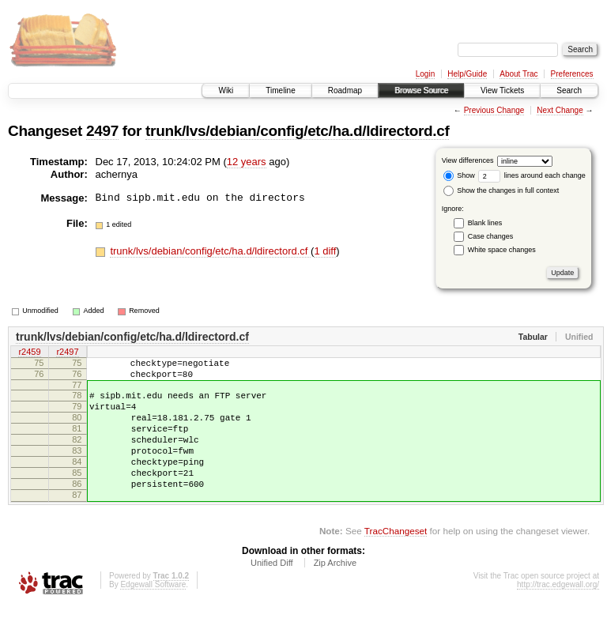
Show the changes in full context (501, 190)
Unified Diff (272, 593)
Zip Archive (335, 593)
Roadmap (345, 90)
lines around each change (532, 175)
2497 (102, 130)
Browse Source (421, 90)
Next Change (559, 110)
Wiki (225, 90)
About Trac (518, 74)
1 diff (325, 251)
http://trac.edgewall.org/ (558, 615)
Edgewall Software (153, 615)
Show (459, 175)
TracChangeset (395, 561)
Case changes (491, 236)
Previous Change (494, 110)
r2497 (67, 353)
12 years (246, 162)
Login (425, 74)
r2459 (29, 353)
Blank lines (485, 223)
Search (569, 90)
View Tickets (502, 90)
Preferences (572, 74)
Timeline (280, 90)
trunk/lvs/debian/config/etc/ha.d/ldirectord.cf (297, 130)
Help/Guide (467, 74)
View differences (468, 160)
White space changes (502, 250)
